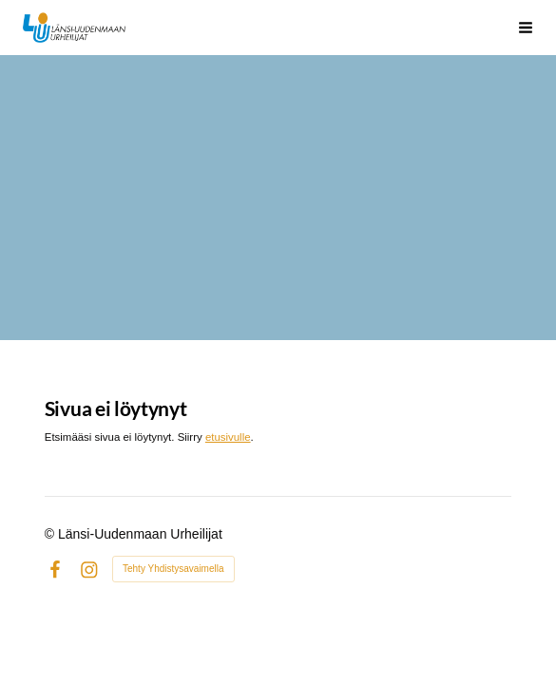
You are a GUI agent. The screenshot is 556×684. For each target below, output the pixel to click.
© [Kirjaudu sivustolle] (51, 534)
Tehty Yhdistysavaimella (173, 568)
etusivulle (228, 437)
